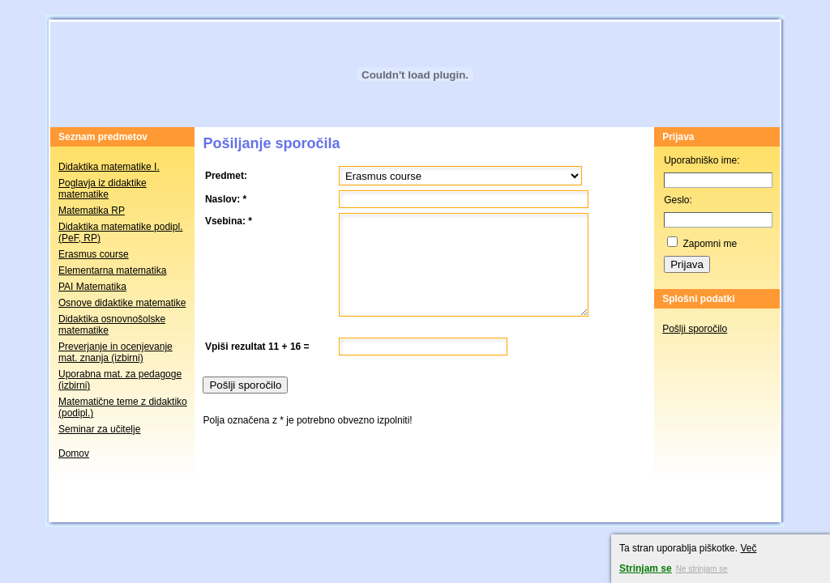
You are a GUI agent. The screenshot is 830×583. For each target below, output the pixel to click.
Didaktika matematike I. (109, 166)
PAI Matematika (92, 286)
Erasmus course (93, 254)
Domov (73, 453)
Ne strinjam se (702, 568)
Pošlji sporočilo (694, 328)
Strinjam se (645, 568)
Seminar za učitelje (99, 429)
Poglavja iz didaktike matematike (102, 188)
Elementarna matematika (112, 270)
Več (748, 548)
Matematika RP (91, 210)
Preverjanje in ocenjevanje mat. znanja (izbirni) (115, 352)
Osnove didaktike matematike (122, 303)
